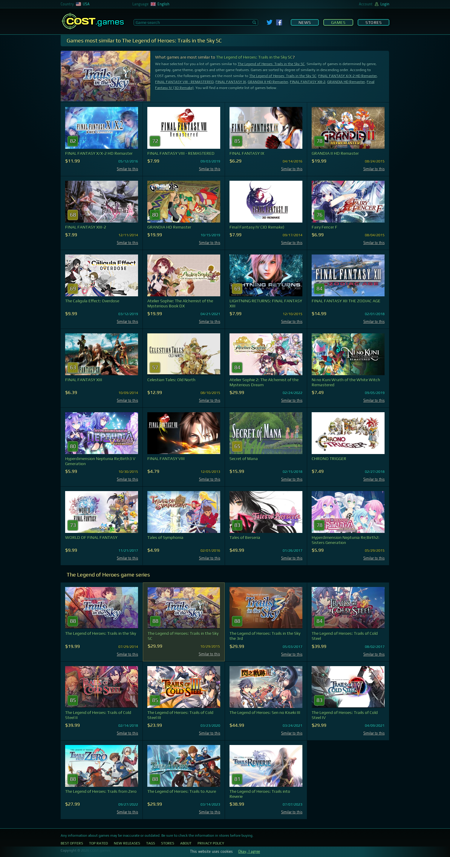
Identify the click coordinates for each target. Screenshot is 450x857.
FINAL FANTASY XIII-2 (307, 82)
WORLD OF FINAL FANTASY (91, 537)
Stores (373, 22)
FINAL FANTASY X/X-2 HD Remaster (347, 76)
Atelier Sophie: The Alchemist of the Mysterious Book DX (180, 303)
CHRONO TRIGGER (329, 458)
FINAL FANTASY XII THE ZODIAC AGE (346, 300)
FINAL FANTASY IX (230, 82)
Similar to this (127, 169)
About (186, 843)
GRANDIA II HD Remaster (268, 82)
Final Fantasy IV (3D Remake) (256, 227)
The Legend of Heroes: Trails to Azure (181, 791)
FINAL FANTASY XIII (83, 379)
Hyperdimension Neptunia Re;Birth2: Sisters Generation (345, 540)
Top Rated (98, 843)
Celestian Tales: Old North (171, 379)
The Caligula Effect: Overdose (92, 300)
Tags (150, 843)
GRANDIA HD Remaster (346, 82)
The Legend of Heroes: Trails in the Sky (100, 633)
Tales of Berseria (244, 537)
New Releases (127, 843)
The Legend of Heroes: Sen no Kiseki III (264, 712)
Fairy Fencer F (324, 227)
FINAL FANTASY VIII (166, 458)
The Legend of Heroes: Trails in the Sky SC (254, 57)
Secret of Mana (243, 458)
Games (338, 22)
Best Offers (72, 843)
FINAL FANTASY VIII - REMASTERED (184, 82)
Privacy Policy (211, 843)
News (305, 22)
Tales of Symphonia (165, 537)
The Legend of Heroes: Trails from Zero (101, 791)
